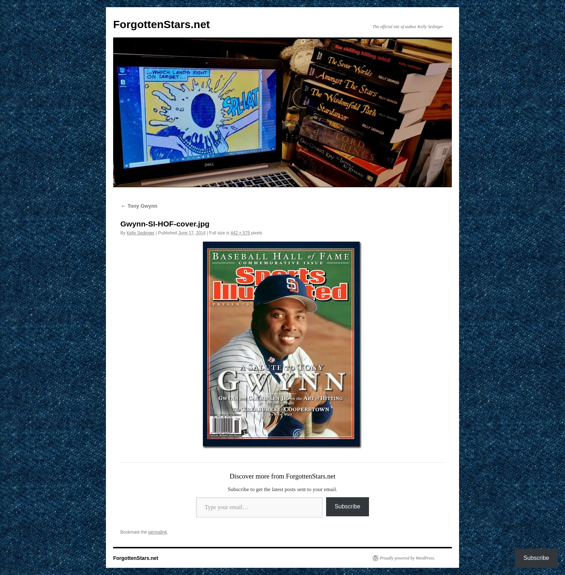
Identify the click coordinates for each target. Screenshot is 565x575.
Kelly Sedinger (140, 232)
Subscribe (347, 506)
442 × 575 (240, 232)
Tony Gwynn (138, 206)
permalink (157, 532)
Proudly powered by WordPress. (407, 558)
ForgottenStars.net (161, 24)
